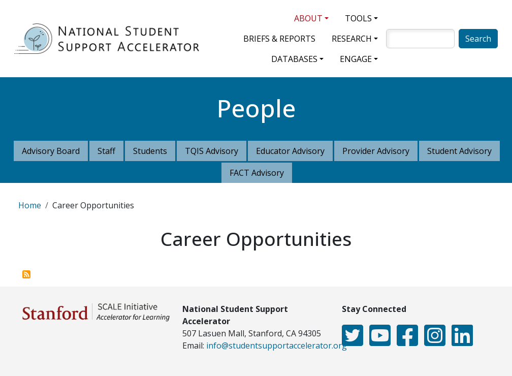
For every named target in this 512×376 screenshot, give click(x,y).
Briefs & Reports (279, 38)
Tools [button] (358, 18)
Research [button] (352, 38)
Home (29, 205)
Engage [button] (356, 59)
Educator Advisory (290, 150)
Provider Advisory (375, 150)
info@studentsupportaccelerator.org (276, 345)
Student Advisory (459, 150)
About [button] (308, 18)
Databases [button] (294, 59)
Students (150, 150)
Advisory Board (51, 150)
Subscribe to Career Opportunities (26, 274)
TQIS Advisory (211, 150)
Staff (106, 150)
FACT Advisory (257, 172)
